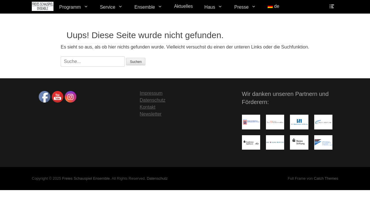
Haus (209, 7)
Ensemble (144, 7)
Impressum (151, 93)
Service (107, 7)
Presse (241, 7)
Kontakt (147, 107)
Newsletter (151, 114)
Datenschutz (152, 100)
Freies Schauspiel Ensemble (86, 178)
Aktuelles (183, 6)
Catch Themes (326, 178)
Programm (70, 7)
